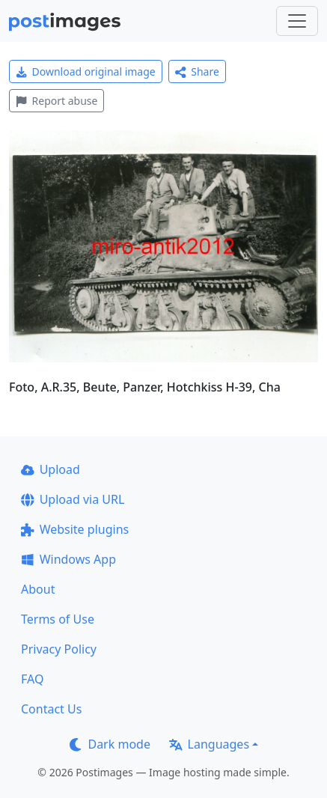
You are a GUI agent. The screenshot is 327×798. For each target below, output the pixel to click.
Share (197, 71)
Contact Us (51, 709)
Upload (50, 469)
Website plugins (75, 529)
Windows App (68, 559)
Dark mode (110, 744)
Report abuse (56, 101)
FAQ (32, 679)
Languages (209, 744)
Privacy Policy (59, 649)
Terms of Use (57, 619)
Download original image (86, 71)
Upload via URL (72, 499)
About (38, 589)
